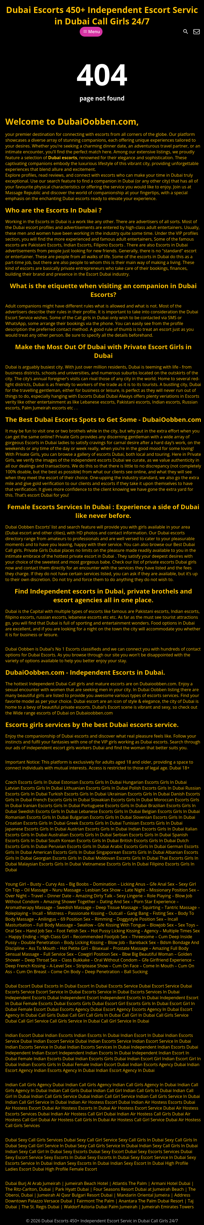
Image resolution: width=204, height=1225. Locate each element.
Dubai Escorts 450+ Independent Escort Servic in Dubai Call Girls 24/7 (102, 15)
